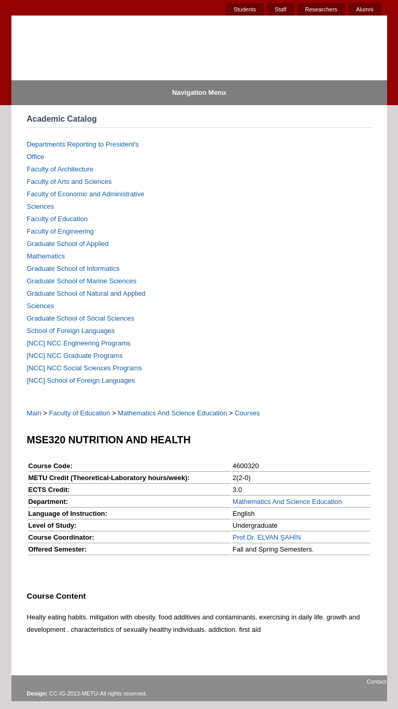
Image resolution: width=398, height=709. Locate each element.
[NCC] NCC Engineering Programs (79, 343)
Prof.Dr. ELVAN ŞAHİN (267, 537)
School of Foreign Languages (71, 331)
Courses (247, 413)
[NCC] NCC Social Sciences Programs (85, 368)
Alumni (365, 9)
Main (34, 413)
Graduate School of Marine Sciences (82, 281)
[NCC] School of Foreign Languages (81, 380)
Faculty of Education (57, 219)
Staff (280, 9)
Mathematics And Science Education (172, 413)
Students (245, 9)
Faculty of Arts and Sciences (69, 181)
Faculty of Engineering (60, 231)
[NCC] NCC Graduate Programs (75, 355)
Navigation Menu (199, 92)
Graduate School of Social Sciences (80, 318)
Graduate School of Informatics (73, 268)
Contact (377, 681)
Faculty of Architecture (60, 169)
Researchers (321, 9)
